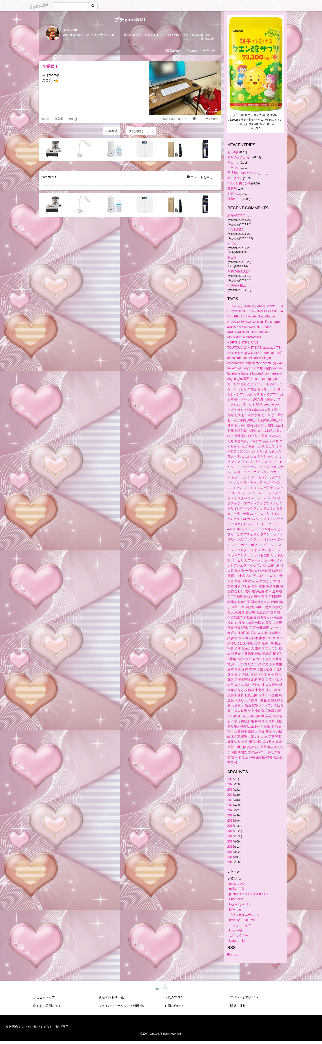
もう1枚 (233, 152)
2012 (230, 851)
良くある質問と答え (47, 1006)
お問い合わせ (173, 1006)
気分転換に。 (236, 229)
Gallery (173, 50)
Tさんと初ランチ (239, 183)
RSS (232, 955)
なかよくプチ (238, 935)
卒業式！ (50, 66)
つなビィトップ (44, 997)
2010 (230, 862)
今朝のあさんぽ (238, 271)
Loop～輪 (235, 930)
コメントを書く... (201, 177)
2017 (230, 825)
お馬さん (233, 193)
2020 (230, 810)
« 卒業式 (112, 131)
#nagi (73, 119)
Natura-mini (237, 940)
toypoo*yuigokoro (241, 904)
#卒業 (59, 119)
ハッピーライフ (240, 925)
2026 (230, 779)
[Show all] (207, 38)
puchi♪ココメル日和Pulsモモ (249, 894)
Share (209, 50)
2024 (230, 789)
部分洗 (232, 188)
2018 (230, 820)
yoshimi (70, 29)
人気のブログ (173, 997)
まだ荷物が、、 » (141, 131)
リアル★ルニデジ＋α (244, 914)
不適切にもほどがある (243, 173)
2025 (230, 784)
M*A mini (235, 909)
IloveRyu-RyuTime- (242, 920)
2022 (230, 800)
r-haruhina (236, 899)
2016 (230, 831)
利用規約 (139, 1006)
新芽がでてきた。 (240, 215)
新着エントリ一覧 (111, 997)
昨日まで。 (235, 178)
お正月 (232, 257)
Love (191, 50)
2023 (230, 794)
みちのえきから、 (240, 157)
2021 (230, 805)
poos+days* (237, 883)
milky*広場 (236, 889)
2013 (230, 846)
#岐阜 (46, 119)
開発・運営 (238, 1006)
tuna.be (161, 988)
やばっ (232, 243)
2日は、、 (234, 199)
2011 (230, 857)
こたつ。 (233, 167)
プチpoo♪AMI (129, 19)
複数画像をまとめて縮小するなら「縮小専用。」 (40, 1026)
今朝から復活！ (238, 285)
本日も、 (233, 162)
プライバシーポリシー (114, 1006)
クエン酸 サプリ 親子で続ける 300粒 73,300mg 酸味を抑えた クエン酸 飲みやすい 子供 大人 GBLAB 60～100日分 (256, 120)
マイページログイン (244, 997)
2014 (230, 841)
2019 (230, 815)
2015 (230, 836)
